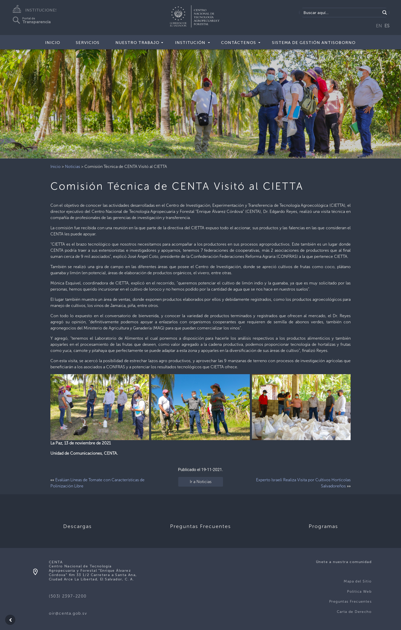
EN (379, 26)
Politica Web (359, 591)
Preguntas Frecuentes (350, 601)
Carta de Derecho (354, 612)
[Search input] (341, 12)
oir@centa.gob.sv (68, 613)
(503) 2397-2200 (68, 596)
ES (386, 26)
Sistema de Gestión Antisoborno (313, 42)
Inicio (52, 42)
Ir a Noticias (200, 481)
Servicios (87, 42)
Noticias (72, 166)
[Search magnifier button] (384, 12)
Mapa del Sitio (358, 581)
